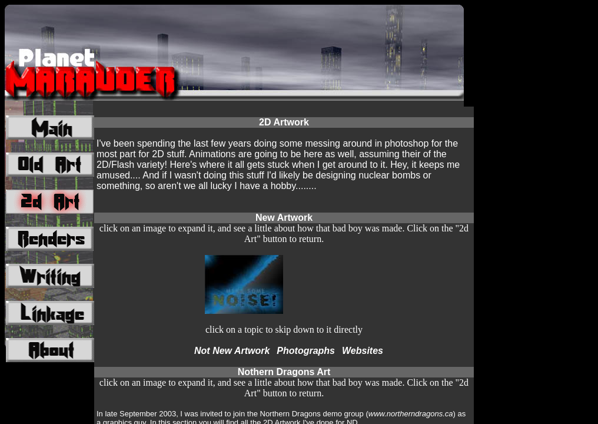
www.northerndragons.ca (410, 413)
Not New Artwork (232, 351)
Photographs (306, 351)
